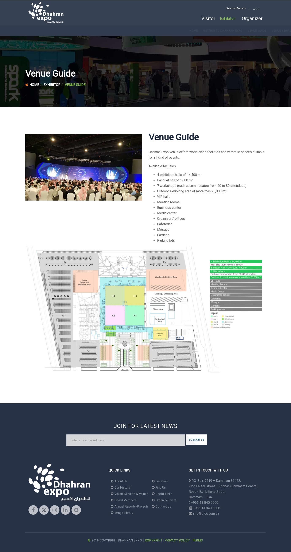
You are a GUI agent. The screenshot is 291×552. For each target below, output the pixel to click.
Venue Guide (98, 30)
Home (35, 30)
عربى (256, 8)
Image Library (123, 513)
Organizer (252, 18)
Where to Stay (187, 30)
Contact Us (165, 506)
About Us (119, 481)
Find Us (162, 487)
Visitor (203, 18)
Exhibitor (226, 18)
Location (163, 481)
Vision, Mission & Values (131, 494)
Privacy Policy (177, 540)
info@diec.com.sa (206, 514)
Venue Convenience (156, 30)
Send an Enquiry (236, 8)
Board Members (125, 500)
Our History (121, 487)
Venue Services (125, 30)
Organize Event (168, 500)
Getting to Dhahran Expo (64, 30)
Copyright (154, 540)
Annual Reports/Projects (131, 506)
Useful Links (166, 494)
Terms (197, 540)
